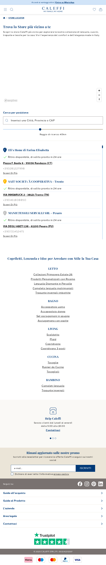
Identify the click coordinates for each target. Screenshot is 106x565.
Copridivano (53, 343)
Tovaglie (53, 362)
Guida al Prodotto (14, 500)
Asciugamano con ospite (53, 320)
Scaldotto (53, 334)
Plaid (53, 339)
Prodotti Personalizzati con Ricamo (53, 279)
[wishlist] (94, 9)
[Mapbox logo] (10, 100)
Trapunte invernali (53, 390)
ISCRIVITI (85, 468)
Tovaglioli (53, 371)
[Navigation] (5, 9)
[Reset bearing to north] (99, 99)
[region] (53, 72)
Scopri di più (10, 173)
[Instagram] (87, 484)
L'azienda (8, 508)
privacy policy (61, 474)
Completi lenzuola (53, 385)
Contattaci (53, 430)
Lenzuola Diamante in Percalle (53, 283)
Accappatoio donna (53, 311)
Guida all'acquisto (14, 493)
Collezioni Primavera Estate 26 (52, 274)
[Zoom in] (99, 90)
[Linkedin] (100, 484)
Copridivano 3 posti (53, 348)
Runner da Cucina (53, 367)
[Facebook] (80, 484)
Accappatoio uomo (53, 306)
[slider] (40, 129)
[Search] (11, 9)
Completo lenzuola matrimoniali (53, 288)
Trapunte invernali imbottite (52, 292)
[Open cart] (100, 9)
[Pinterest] (93, 484)
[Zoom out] (99, 95)
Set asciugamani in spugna (53, 316)
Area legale (10, 516)
